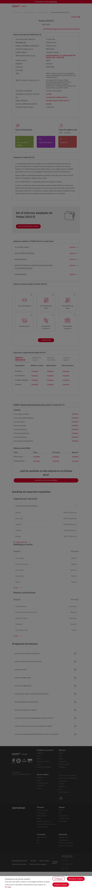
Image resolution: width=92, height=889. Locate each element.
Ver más (8, 887)
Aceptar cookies (60, 885)
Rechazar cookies (76, 879)
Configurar (58, 879)
